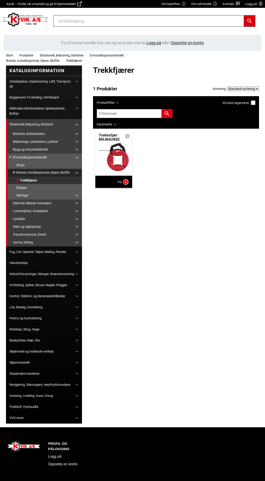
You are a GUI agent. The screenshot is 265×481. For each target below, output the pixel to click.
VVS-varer (16, 418)
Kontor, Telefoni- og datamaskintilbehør (37, 296)
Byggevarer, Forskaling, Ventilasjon (34, 97)
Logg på (54, 456)
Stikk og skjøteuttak (27, 227)
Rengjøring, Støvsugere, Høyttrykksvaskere (39, 384)
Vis (122, 182)
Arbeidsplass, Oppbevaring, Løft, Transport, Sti (40, 84)
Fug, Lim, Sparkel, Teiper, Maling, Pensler (37, 252)
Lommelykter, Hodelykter (30, 211)
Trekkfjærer (74, 60)
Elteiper (21, 188)
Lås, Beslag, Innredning (26, 307)
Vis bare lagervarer (238, 103)
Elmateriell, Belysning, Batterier (62, 55)
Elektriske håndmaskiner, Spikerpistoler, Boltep (37, 111)
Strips (20, 165)
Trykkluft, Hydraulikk (23, 407)
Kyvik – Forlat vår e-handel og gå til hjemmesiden (44, 4)
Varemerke (104, 124)
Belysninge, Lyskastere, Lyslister (35, 141)
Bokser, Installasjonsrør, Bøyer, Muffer (33, 60)
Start (9, 55)
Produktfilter (106, 102)
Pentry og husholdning (25, 318)
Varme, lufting (23, 242)
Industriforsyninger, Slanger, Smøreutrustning (41, 274)
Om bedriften (173, 4)
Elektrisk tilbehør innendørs (32, 203)
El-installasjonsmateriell (106, 55)
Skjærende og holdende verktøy (31, 351)
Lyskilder (19, 219)
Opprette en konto (63, 464)
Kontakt (231, 4)
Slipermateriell (19, 362)
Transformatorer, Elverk (29, 234)
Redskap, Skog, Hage (24, 329)
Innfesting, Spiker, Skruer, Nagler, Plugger (38, 285)
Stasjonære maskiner (24, 373)
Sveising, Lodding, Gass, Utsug (31, 396)
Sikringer (22, 195)
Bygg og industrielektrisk (30, 149)
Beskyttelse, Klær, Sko (24, 340)
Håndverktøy (18, 263)
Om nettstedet (204, 4)
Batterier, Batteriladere (29, 134)
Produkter (26, 55)
